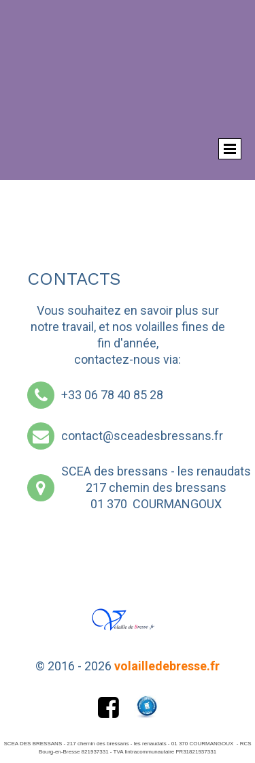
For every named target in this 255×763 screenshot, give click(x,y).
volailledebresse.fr (167, 666)
